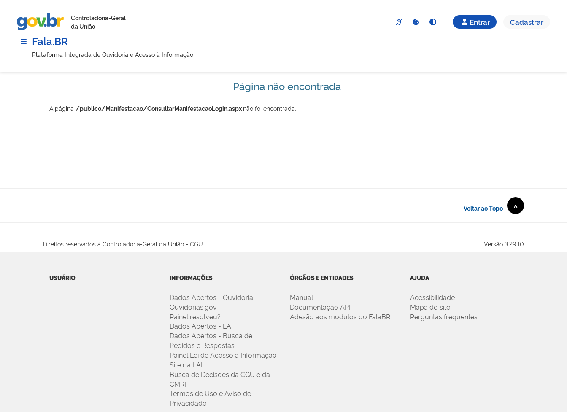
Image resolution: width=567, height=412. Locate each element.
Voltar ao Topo (494, 205)
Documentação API (320, 306)
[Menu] (23, 41)
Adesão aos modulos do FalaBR (340, 316)
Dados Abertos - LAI (201, 325)
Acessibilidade (432, 297)
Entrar (474, 22)
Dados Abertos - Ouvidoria (211, 297)
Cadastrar (526, 22)
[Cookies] (415, 22)
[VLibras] (398, 22)
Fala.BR (50, 41)
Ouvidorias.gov (193, 306)
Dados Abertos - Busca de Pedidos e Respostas (211, 340)
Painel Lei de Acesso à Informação (223, 354)
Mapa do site (430, 306)
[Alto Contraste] (432, 22)
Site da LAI (186, 364)
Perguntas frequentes (444, 316)
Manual (301, 297)
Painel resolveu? (195, 316)
